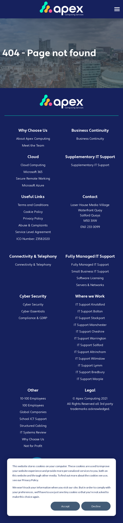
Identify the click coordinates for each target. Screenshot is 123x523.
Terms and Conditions (33, 205)
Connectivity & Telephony (33, 265)
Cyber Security (33, 305)
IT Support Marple (90, 379)
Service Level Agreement (33, 232)
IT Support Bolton (90, 311)
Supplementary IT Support (90, 165)
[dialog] (61, 487)
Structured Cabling (33, 426)
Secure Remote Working (33, 179)
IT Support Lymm (90, 366)
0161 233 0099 (90, 227)
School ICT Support (33, 419)
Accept (65, 506)
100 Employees (33, 405)
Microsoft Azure (33, 186)
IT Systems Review (33, 433)
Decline (96, 506)
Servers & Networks (90, 285)
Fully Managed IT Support (90, 265)
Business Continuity (90, 139)
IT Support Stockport (90, 318)
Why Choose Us (33, 439)
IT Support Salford (90, 345)
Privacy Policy (33, 219)
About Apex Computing (33, 139)
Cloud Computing (33, 165)
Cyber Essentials (33, 311)
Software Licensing (90, 278)
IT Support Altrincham (90, 352)
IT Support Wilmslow (90, 359)
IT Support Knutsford (90, 305)
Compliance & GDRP (33, 318)
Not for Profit (33, 446)
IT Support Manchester (90, 325)
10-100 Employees (33, 399)
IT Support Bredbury (90, 372)
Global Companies (33, 412)
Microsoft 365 (33, 172)
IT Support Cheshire (90, 332)
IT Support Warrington (90, 339)
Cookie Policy (33, 212)
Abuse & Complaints (33, 225)
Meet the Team (33, 146)
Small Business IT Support (90, 272)
